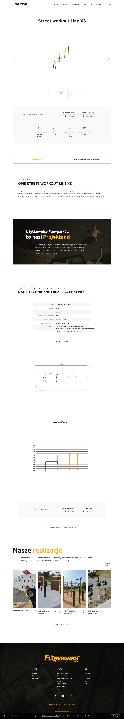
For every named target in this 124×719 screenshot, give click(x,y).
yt (63, 696)
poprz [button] (108, 563)
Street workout (61, 676)
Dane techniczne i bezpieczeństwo (86, 160)
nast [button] (106, 565)
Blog (84, 4)
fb (33, 610)
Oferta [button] (65, 4)
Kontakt (98, 4)
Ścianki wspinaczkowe (63, 673)
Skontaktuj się (62, 709)
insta (35, 610)
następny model (68, 527)
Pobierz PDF (71, 116)
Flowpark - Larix (28, 10)
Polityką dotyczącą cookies (50, 716)
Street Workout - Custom (64, 678)
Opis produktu (37, 160)
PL (110, 4)
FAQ (90, 4)
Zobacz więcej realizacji (62, 624)
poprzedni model (55, 527)
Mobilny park (60, 686)
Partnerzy (35, 673)
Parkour (58, 681)
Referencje (35, 676)
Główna (19, 10)
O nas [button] (56, 4)
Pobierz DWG (89, 116)
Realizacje (75, 4)
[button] (109, 58)
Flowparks (35, 678)
